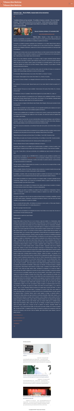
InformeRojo (16, 323)
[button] (14, 16)
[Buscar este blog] (67, 3)
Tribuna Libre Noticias (12, 2)
